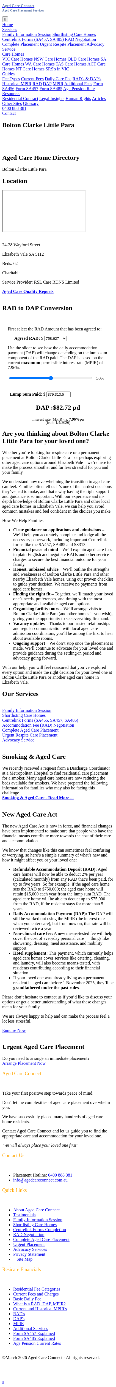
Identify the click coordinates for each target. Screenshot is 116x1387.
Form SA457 (26, 88)
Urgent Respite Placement (63, 44)
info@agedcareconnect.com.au (40, 1180)
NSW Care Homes (50, 59)
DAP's (18, 1318)
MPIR (58, 83)
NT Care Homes (30, 69)
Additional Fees (78, 83)
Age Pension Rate (79, 88)
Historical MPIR (16, 83)
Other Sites (12, 103)
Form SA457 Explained (34, 1333)
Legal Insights (51, 98)
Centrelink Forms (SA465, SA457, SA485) (40, 720)
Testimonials (24, 1214)
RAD (37, 83)
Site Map (24, 1259)
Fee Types (11, 78)
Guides (8, 74)
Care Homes (13, 54)
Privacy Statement (29, 1254)
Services (9, 29)
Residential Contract (20, 98)
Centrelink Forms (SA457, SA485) (33, 39)
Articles (99, 98)
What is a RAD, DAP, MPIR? (39, 1304)
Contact (9, 113)
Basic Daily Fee (27, 1299)
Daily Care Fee (58, 78)
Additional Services (30, 1328)
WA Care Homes (40, 64)
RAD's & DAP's (87, 78)
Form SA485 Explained (34, 1338)
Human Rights (78, 98)
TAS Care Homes (71, 64)
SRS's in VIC (57, 69)
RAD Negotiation (80, 39)
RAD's (19, 1313)
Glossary (31, 103)
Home (7, 24)
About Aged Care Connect (36, 1210)
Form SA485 (51, 88)
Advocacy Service (18, 740)
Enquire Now (14, 1030)
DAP (47, 83)
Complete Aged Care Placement (30, 730)
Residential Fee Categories (36, 1289)
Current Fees (32, 78)
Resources (11, 93)
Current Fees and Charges (36, 1294)
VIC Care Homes (17, 59)
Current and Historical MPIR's (40, 1308)
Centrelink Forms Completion (39, 1229)
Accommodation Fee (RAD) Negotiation (38, 725)
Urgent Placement (29, 1244)
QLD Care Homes (84, 59)
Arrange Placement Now (24, 1063)
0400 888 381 (14, 108)
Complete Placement (20, 44)
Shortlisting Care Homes (74, 34)
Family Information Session (26, 34)
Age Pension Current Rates (37, 1343)
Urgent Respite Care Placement (29, 735)
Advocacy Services (30, 1249)
